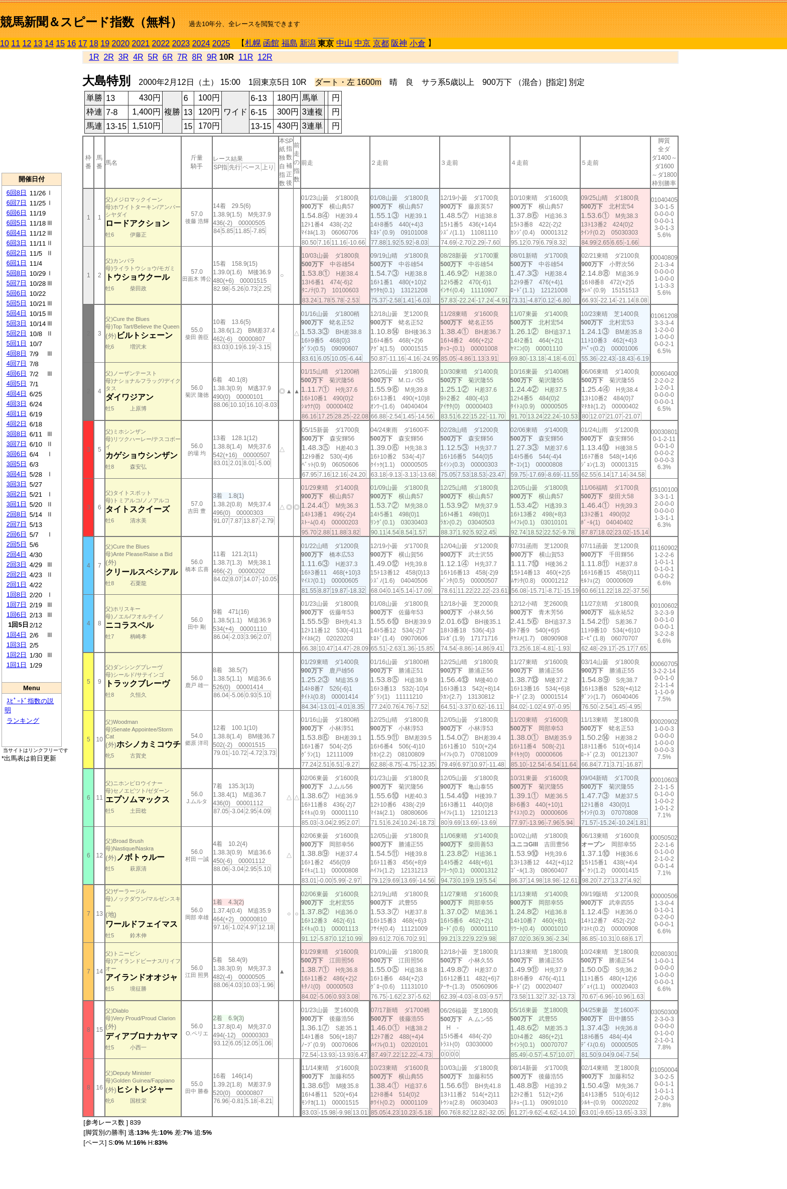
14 (49, 43)
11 (15, 43)
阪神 (399, 43)
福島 (290, 43)
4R (138, 57)
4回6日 (17, 373)
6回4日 (17, 233)
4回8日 (17, 353)
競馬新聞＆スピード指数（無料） (91, 22)
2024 (201, 43)
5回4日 (17, 313)
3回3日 (17, 484)
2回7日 (17, 524)
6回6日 (17, 213)
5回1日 (17, 343)
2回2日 (17, 574)
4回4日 (17, 393)
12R (264, 57)
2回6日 (17, 534)
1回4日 (17, 634)
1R (94, 57)
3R (123, 57)
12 (27, 43)
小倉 (418, 43)
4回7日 (17, 363)
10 (4, 43)
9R (212, 57)
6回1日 (17, 263)
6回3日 (17, 243)
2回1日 (17, 584)
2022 (161, 43)
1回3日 (17, 644)
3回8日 (17, 434)
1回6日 (17, 614)
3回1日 (17, 504)
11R (245, 57)
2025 (221, 43)
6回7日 (17, 202)
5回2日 (17, 333)
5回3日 (17, 323)
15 (60, 43)
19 (104, 43)
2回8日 (17, 514)
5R (153, 57)
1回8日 (17, 594)
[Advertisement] (32, 111)
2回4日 (17, 554)
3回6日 (17, 454)
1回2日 (17, 655)
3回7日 (17, 444)
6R (168, 57)
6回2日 (17, 253)
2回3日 (17, 564)
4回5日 (17, 383)
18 (93, 43)
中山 (344, 43)
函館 (271, 43)
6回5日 (17, 223)
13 (38, 43)
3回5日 (17, 464)
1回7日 (17, 604)
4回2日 (17, 423)
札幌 (253, 43)
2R (108, 57)
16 (71, 43)
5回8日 (17, 273)
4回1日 (17, 413)
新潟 (308, 43)
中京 (362, 43)
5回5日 (17, 303)
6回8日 (17, 192)
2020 (121, 43)
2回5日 (17, 544)
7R (182, 57)
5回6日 (17, 293)
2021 (141, 43)
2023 (181, 43)
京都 (381, 43)
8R (197, 57)
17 (82, 43)
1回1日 (17, 665)
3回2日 (17, 494)
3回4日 (17, 474)
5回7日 (17, 283)
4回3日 (17, 403)
